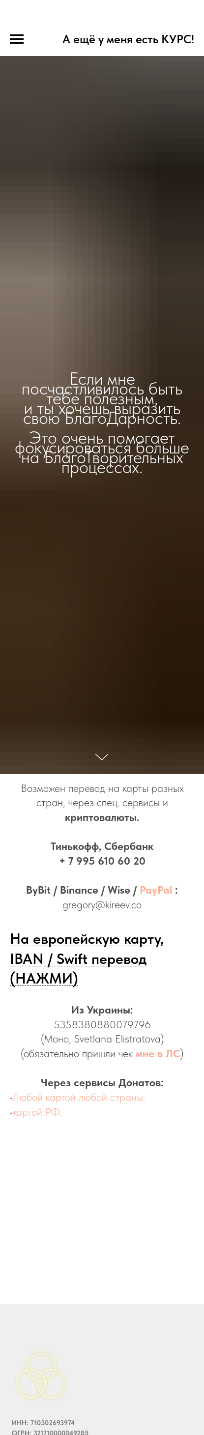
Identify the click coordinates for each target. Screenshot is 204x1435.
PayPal (156, 889)
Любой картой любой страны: (78, 1097)
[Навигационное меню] (17, 39)
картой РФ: (37, 1111)
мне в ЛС (158, 1053)
